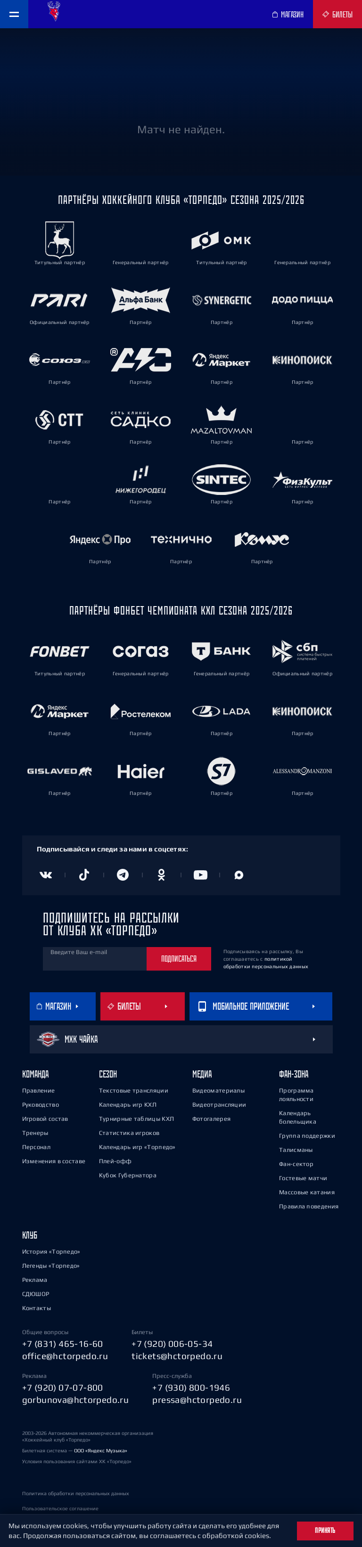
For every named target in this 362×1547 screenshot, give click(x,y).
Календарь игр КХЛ (127, 1104)
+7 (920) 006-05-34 (172, 1343)
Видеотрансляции (219, 1104)
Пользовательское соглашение (60, 1508)
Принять (325, 1530)
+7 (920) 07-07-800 (62, 1387)
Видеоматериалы (218, 1090)
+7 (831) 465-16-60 (62, 1343)
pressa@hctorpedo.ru (197, 1399)
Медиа (202, 1074)
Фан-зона (293, 1074)
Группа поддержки (307, 1135)
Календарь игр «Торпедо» (137, 1146)
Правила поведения (308, 1206)
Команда (35, 1074)
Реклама (35, 1279)
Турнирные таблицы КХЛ (136, 1118)
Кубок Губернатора (127, 1175)
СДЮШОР (35, 1293)
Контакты (36, 1308)
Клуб (29, 1235)
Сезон (108, 1074)
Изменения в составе (54, 1161)
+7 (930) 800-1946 (191, 1387)
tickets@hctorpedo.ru (177, 1356)
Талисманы (296, 1149)
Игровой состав (45, 1118)
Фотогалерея (211, 1118)
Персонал (36, 1146)
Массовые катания (307, 1192)
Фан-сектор (296, 1163)
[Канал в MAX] (239, 875)
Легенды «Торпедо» (51, 1265)
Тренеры (35, 1132)
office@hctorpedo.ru (65, 1356)
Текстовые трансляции (133, 1090)
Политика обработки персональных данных (75, 1493)
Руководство (40, 1104)
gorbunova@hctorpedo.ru (75, 1399)
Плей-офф (115, 1161)
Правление (38, 1090)
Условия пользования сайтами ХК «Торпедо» (77, 1461)
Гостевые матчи (303, 1178)
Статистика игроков (129, 1132)
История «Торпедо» (51, 1251)
